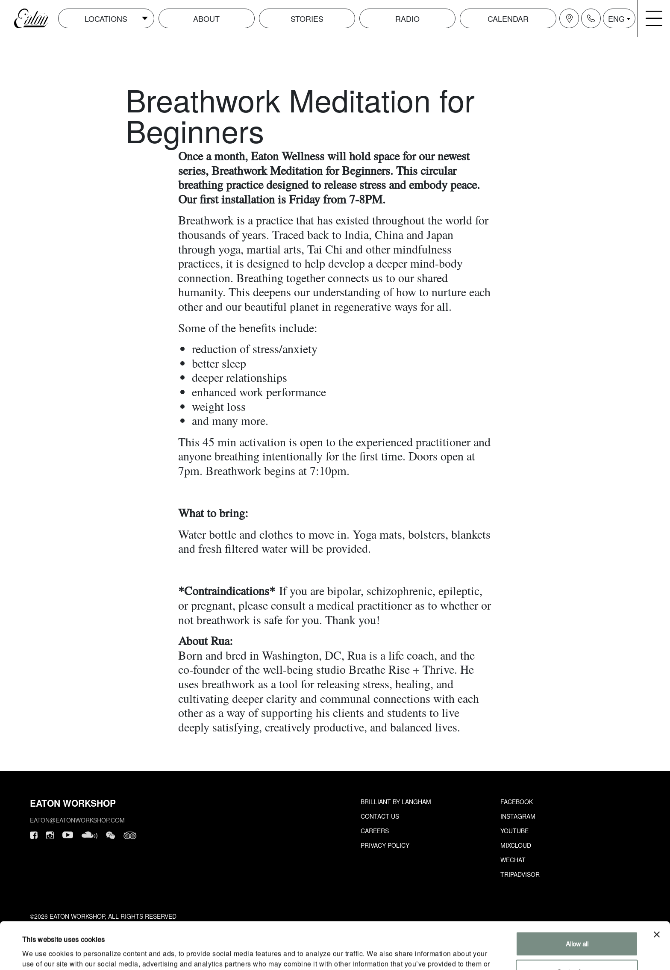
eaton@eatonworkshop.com (77, 820)
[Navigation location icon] (569, 18)
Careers (375, 830)
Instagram (517, 816)
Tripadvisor (520, 874)
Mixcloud (515, 845)
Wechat (513, 859)
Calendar (508, 18)
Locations (106, 18)
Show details (40, 953)
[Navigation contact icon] (591, 18)
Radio (407, 18)
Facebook (516, 801)
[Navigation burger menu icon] (654, 18)
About (206, 18)
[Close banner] (657, 890)
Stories (307, 18)
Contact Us (380, 816)
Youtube (514, 830)
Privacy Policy (385, 845)
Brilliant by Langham (396, 801)
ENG (616, 18)
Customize (577, 927)
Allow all (577, 899)
